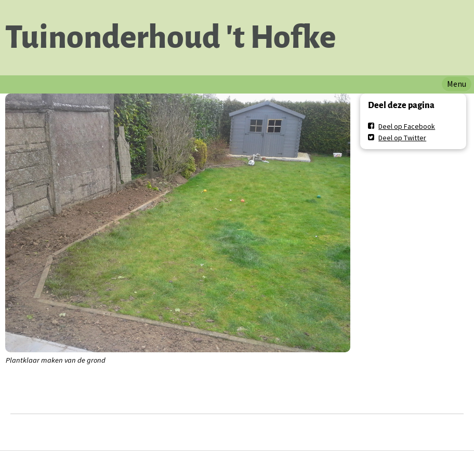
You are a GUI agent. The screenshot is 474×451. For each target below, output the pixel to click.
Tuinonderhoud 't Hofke (170, 37)
